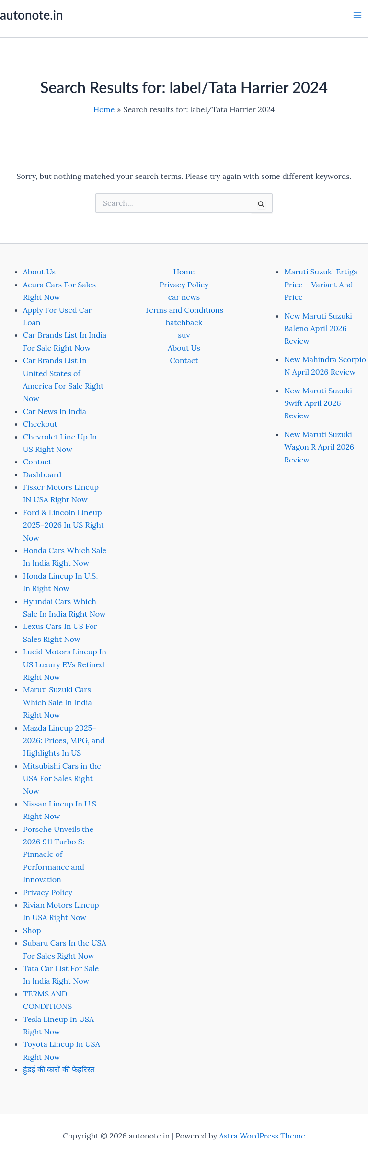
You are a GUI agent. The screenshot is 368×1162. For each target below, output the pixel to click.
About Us (39, 271)
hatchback (184, 322)
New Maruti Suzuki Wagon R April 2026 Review (319, 446)
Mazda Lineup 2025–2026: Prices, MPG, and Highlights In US (64, 740)
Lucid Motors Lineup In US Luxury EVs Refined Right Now (64, 664)
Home (184, 271)
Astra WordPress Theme (262, 1135)
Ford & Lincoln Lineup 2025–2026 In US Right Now (63, 525)
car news (184, 297)
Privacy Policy (47, 892)
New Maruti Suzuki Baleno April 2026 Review (318, 328)
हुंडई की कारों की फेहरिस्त (58, 1069)
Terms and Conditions (184, 310)
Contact (37, 461)
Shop (32, 930)
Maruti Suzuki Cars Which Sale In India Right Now (57, 702)
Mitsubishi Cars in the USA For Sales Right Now (62, 778)
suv (184, 335)
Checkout (40, 423)
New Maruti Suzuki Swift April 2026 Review (318, 403)
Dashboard (42, 474)
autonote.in (31, 15)
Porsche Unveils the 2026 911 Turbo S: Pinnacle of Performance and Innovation (58, 854)
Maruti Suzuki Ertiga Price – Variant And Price (320, 284)
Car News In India (54, 411)
